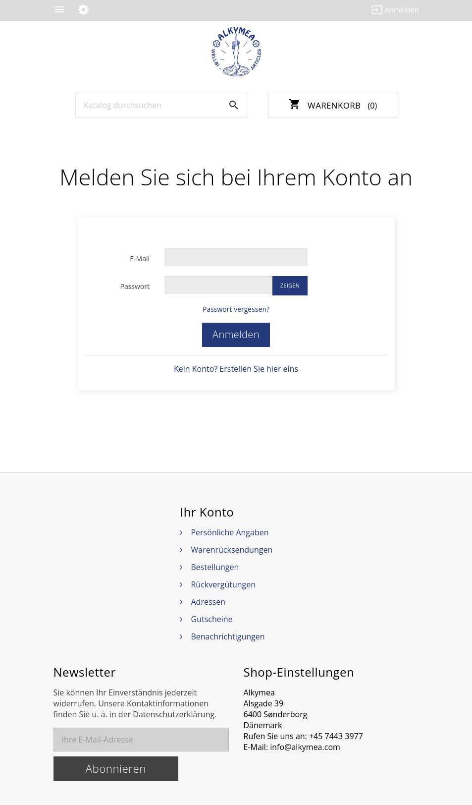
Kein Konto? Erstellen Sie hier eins (236, 368)
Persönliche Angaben (229, 532)
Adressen (208, 601)
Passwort (135, 286)
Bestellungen (215, 567)
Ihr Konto (207, 512)
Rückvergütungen (223, 584)
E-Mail (140, 258)
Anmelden (236, 334)
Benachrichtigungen (227, 636)
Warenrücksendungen (231, 549)
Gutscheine (211, 619)
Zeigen (290, 285)
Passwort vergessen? (236, 309)
